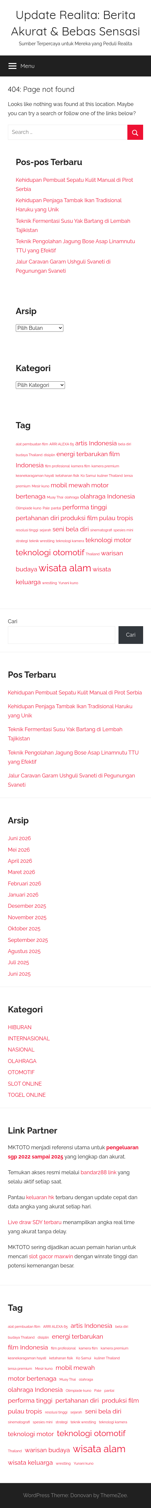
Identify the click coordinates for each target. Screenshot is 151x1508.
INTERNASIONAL (29, 1038)
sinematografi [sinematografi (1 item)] (101, 530)
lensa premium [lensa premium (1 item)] (20, 1368)
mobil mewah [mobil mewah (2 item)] (70, 485)
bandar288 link (99, 1172)
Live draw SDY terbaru (34, 1222)
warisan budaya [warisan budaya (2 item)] (47, 1450)
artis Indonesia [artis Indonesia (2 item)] (96, 443)
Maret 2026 (21, 872)
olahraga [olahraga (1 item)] (72, 497)
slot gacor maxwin (51, 1256)
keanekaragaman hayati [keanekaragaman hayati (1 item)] (35, 476)
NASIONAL (21, 1050)
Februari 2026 (24, 884)
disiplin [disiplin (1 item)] (49, 455)
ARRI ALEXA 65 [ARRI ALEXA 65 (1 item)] (62, 444)
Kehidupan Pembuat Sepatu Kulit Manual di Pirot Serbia (75, 693)
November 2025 (27, 917)
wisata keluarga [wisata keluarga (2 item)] (30, 1462)
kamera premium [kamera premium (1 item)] (105, 466)
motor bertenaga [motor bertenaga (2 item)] (32, 1378)
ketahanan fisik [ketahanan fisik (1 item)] (67, 476)
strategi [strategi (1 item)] (22, 541)
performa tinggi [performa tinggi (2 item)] (84, 507)
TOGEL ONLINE (27, 1095)
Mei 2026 (19, 850)
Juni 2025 (19, 974)
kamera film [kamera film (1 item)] (80, 466)
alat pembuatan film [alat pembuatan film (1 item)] (32, 444)
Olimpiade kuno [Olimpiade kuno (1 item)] (28, 508)
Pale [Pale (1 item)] (46, 508)
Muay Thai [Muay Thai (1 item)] (55, 497)
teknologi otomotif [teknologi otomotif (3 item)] (50, 552)
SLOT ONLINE (25, 1084)
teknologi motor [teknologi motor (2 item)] (108, 539)
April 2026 (20, 861)
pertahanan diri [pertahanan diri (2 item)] (37, 517)
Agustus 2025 (24, 951)
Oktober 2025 (24, 928)
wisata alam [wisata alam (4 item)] (65, 568)
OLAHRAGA (22, 1061)
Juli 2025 (18, 962)
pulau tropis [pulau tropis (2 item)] (116, 517)
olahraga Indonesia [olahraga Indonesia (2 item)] (107, 496)
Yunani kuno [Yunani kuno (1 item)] (68, 583)
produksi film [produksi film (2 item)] (78, 517)
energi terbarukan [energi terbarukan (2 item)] (82, 453)
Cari (12, 621)
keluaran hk (40, 1197)
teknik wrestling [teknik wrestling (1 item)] (41, 541)
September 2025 (28, 940)
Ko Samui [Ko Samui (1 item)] (88, 476)
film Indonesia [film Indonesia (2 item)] (28, 1347)
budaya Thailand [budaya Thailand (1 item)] (29, 455)
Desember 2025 (27, 906)
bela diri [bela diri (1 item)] (124, 444)
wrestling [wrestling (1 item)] (49, 583)
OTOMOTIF (21, 1072)
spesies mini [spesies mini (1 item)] (123, 530)
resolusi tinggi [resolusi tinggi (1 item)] (27, 530)
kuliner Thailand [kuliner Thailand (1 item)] (110, 476)
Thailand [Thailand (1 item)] (92, 554)
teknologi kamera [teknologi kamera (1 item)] (70, 541)
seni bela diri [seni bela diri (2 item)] (71, 529)
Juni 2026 (19, 838)
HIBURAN (20, 1027)
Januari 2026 (23, 895)
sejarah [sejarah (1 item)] (45, 530)
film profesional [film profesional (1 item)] (57, 466)
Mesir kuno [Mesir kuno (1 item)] (41, 486)
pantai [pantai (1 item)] (56, 508)
